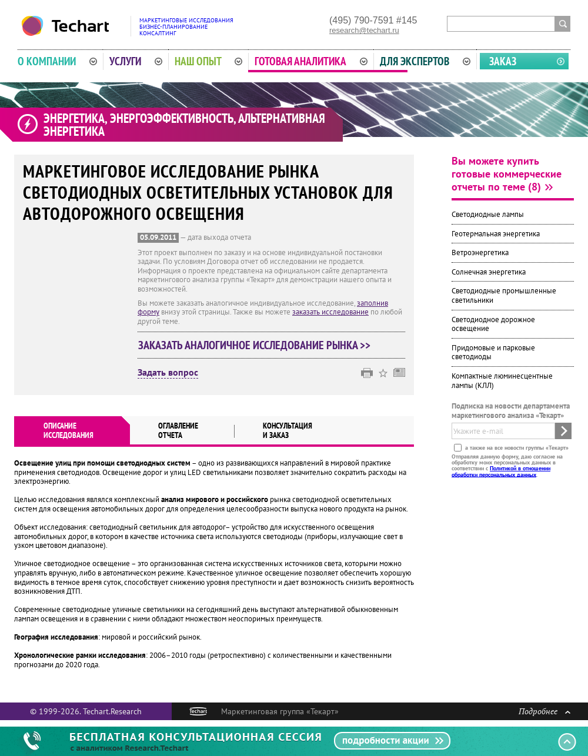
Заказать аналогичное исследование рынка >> (254, 345)
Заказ (502, 61)
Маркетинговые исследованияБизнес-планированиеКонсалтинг (186, 26)
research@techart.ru (364, 30)
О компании (57, 61)
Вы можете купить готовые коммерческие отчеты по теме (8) (507, 173)
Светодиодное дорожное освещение (493, 324)
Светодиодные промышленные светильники (504, 295)
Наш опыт (209, 61)
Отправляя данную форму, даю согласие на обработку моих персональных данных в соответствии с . (507, 465)
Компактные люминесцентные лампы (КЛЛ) (502, 380)
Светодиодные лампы (488, 214)
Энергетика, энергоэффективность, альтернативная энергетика (184, 124)
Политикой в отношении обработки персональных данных (501, 471)
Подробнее (544, 711)
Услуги (135, 61)
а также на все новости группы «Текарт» (516, 447)
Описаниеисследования (68, 430)
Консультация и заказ (287, 430)
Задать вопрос (168, 372)
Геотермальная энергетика (496, 234)
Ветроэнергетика (480, 252)
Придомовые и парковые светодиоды (493, 352)
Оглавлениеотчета (178, 430)
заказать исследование (330, 312)
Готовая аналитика (311, 61)
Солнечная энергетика (489, 272)
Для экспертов (425, 61)
